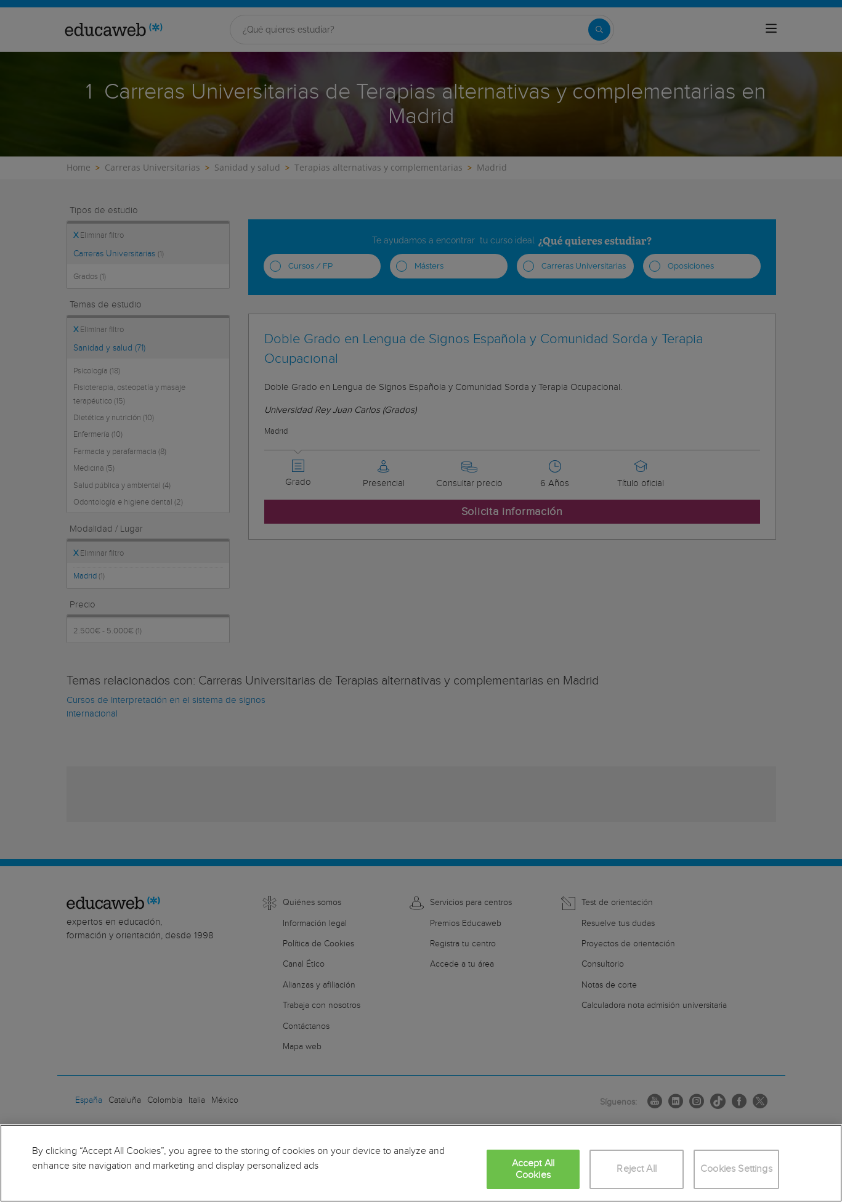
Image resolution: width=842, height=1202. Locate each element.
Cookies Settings (736, 1169)
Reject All (637, 1169)
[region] (421, 1163)
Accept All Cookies (533, 1169)
